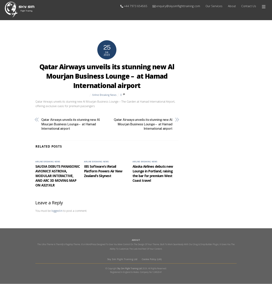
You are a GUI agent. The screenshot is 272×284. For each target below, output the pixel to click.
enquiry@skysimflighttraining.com (176, 6)
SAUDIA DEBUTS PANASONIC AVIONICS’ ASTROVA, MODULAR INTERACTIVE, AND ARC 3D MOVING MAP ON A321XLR (57, 176)
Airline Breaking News (104, 95)
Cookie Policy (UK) (152, 259)
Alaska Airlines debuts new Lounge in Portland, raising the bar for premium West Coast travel (153, 173)
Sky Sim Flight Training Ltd (122, 259)
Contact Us (248, 6)
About (232, 6)
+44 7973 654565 (133, 6)
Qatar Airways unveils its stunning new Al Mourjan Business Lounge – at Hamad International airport (106, 76)
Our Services (214, 6)
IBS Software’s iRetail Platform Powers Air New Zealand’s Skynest (103, 171)
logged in (57, 211)
